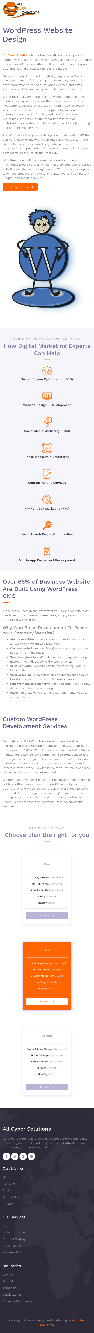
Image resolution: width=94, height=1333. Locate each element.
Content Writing (14, 1239)
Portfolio (9, 1183)
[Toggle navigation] (86, 9)
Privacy (8, 1203)
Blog (6, 1190)
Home (7, 1177)
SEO (6, 1226)
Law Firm (9, 1274)
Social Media (12, 1245)
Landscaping (12, 1294)
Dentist (8, 1281)
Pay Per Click (12, 1252)
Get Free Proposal (20, 187)
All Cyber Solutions (16, 55)
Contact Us (47, 901)
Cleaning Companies (17, 1301)
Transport (10, 1288)
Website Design (14, 1232)
